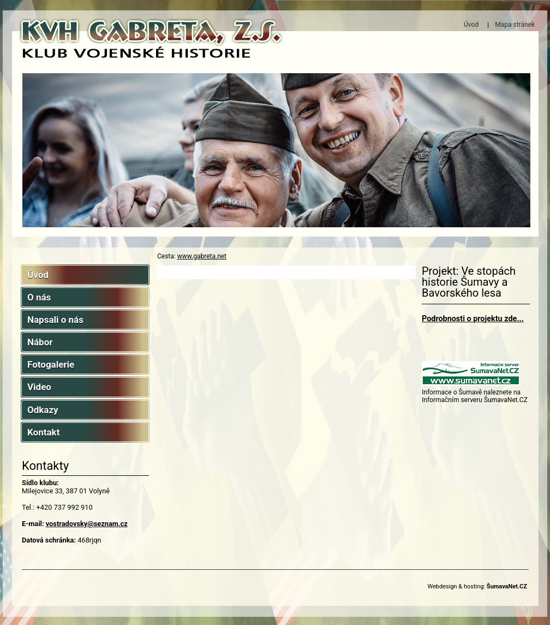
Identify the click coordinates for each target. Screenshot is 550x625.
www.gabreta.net (201, 256)
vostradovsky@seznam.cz (87, 524)
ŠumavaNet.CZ (507, 586)
